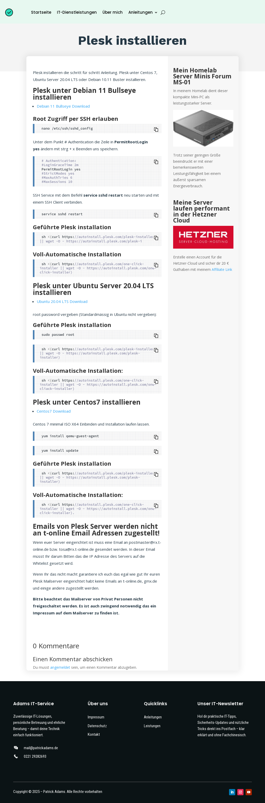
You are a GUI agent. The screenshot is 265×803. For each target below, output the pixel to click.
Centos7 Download (54, 411)
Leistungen (152, 726)
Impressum (96, 717)
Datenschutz (97, 726)
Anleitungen (140, 12)
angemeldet (60, 667)
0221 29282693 (35, 756)
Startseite (41, 12)
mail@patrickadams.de (41, 748)
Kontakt (94, 734)
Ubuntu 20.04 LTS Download (62, 301)
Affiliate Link (222, 269)
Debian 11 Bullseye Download (63, 106)
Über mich (112, 12)
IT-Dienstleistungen (77, 12)
